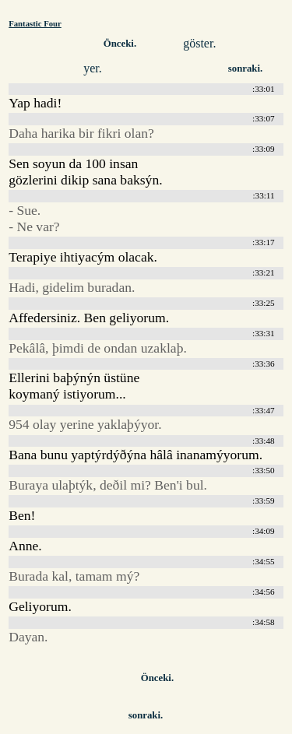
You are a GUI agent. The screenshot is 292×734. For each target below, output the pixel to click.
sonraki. (245, 68)
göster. (199, 43)
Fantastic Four (35, 23)
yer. (92, 68)
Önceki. (120, 43)
